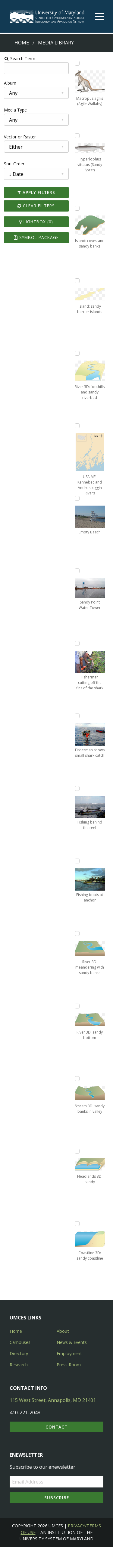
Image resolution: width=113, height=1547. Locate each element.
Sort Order (14, 164)
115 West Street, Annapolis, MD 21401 (53, 1400)
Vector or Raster (20, 137)
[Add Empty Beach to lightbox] (77, 498)
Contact (56, 1427)
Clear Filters (36, 206)
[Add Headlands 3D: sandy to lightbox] (77, 1151)
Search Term (20, 58)
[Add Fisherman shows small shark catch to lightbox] (77, 716)
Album (10, 83)
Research (19, 1364)
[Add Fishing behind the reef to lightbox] (77, 788)
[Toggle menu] (99, 16)
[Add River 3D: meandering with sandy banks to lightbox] (77, 933)
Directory (19, 1353)
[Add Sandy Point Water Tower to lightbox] (77, 570)
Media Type (15, 110)
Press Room (69, 1364)
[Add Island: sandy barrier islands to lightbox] (77, 280)
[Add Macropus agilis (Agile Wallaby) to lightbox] (77, 63)
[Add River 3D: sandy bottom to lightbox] (77, 1006)
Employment (69, 1353)
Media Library (56, 42)
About (63, 1331)
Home (21, 42)
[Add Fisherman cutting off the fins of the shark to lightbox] (77, 643)
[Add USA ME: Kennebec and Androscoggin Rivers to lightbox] (77, 425)
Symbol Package (36, 237)
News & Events (72, 1342)
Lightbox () (36, 222)
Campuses (20, 1342)
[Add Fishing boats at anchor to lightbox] (77, 861)
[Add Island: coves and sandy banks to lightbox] (77, 208)
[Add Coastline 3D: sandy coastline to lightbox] (77, 1223)
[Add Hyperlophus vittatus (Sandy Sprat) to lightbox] (77, 135)
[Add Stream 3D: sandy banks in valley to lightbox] (77, 1078)
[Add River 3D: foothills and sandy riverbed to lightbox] (77, 353)
